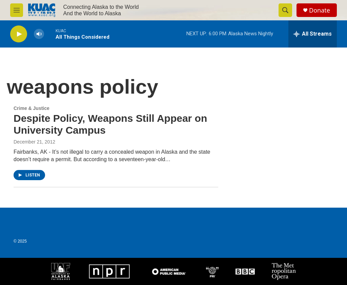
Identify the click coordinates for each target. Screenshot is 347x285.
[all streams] (312, 34)
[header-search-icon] (285, 10)
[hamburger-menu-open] (16, 10)
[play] (18, 34)
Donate (319, 10)
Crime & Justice (31, 108)
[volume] (39, 34)
